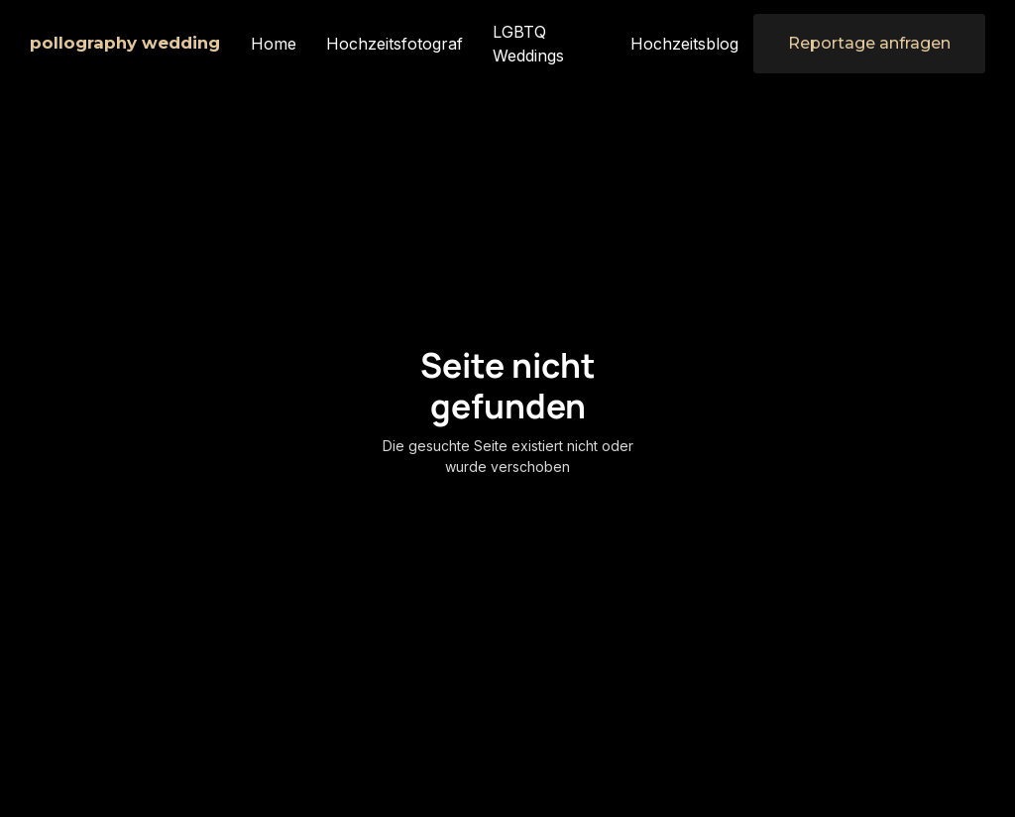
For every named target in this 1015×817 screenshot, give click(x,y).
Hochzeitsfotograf (394, 44)
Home (273, 44)
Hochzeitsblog (684, 44)
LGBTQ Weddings (528, 43)
